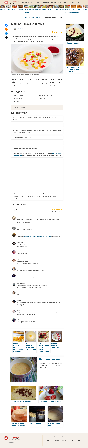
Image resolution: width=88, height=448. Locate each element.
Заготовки (45, 2)
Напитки (65, 2)
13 (50, 29)
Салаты (72, 2)
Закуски (53, 2)
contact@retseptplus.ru (8, 443)
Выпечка (24, 2)
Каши (59, 2)
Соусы (78, 2)
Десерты (38, 2)
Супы (84, 2)
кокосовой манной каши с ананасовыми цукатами (37, 236)
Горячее (30, 2)
